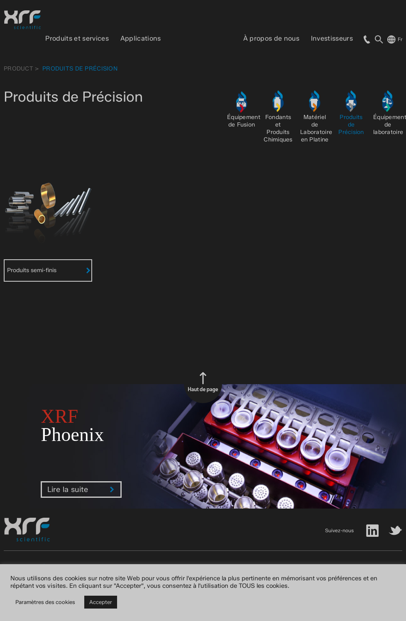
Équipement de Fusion (243, 121)
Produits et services (76, 38)
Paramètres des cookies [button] (45, 602)
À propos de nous (271, 38)
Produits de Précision (351, 125)
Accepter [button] (100, 602)
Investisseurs (332, 38)
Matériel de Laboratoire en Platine (316, 128)
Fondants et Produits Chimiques (278, 128)
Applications (140, 38)
